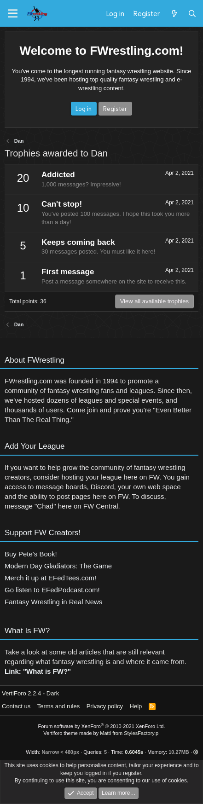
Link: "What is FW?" (38, 673)
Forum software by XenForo (101, 726)
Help (136, 706)
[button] (195, 752)
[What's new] (174, 13)
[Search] (192, 13)
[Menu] (12, 13)
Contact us (16, 706)
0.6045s (134, 752)
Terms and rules (58, 706)
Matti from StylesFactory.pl (129, 733)
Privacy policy (105, 706)
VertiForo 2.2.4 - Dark (30, 693)
